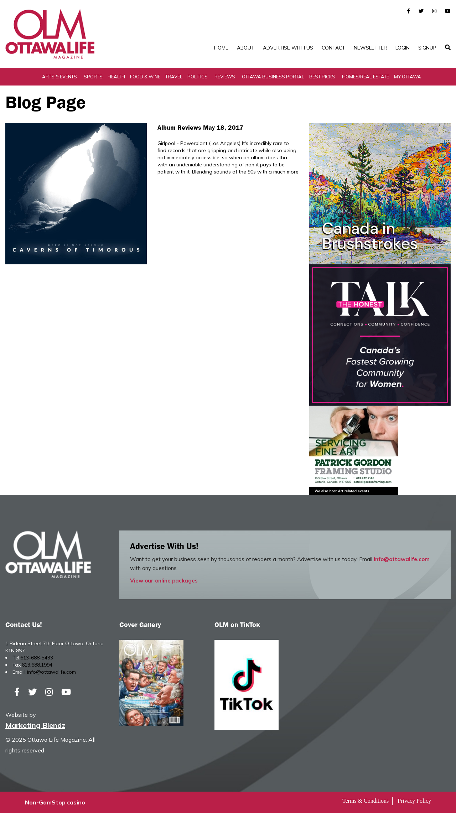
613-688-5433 (36, 657)
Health (116, 76)
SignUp (427, 48)
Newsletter (370, 48)
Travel (173, 76)
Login (402, 48)
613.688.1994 (37, 665)
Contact (333, 48)
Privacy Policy (414, 801)
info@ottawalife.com (402, 559)
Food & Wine (145, 76)
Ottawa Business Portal (273, 76)
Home (221, 48)
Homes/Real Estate (365, 76)
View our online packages (164, 580)
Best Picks (322, 76)
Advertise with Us (288, 48)
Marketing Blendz (35, 725)
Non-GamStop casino (55, 802)
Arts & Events (59, 76)
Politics (197, 76)
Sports (93, 76)
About (245, 48)
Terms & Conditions (365, 801)
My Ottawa (407, 76)
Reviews (224, 76)
